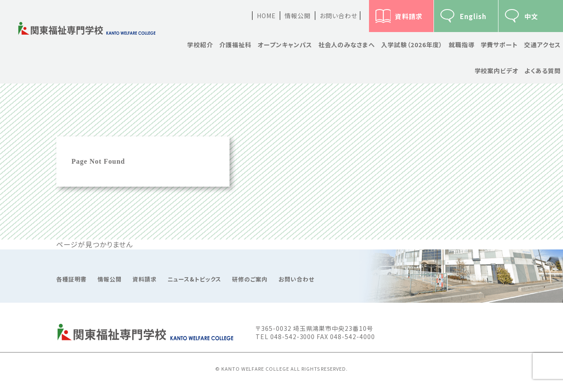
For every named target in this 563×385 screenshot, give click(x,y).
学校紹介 (200, 44)
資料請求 (409, 16)
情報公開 (298, 15)
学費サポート (499, 44)
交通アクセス (542, 44)
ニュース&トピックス (195, 279)
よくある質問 (542, 70)
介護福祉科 (235, 44)
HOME (266, 15)
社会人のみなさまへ (346, 44)
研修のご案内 (250, 279)
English (473, 16)
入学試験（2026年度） (412, 44)
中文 (531, 16)
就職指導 (462, 44)
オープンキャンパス (285, 44)
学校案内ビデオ (497, 70)
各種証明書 (71, 279)
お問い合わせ (338, 15)
